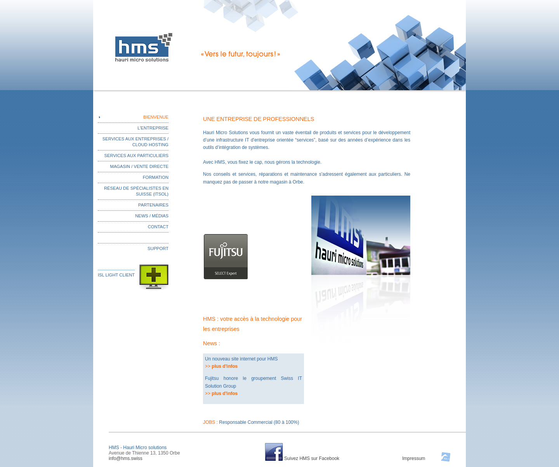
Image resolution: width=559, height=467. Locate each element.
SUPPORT (158, 248)
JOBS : (251, 422)
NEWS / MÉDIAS (151, 215)
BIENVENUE (155, 117)
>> (221, 366)
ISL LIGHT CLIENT (116, 275)
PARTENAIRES (153, 205)
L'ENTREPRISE (152, 128)
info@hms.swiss (125, 458)
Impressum (413, 458)
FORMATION (155, 177)
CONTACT (158, 226)
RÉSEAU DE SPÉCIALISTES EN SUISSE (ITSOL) (136, 191)
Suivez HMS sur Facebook (311, 458)
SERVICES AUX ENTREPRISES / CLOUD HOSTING (135, 141)
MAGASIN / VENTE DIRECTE (139, 166)
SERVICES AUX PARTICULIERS (136, 155)
